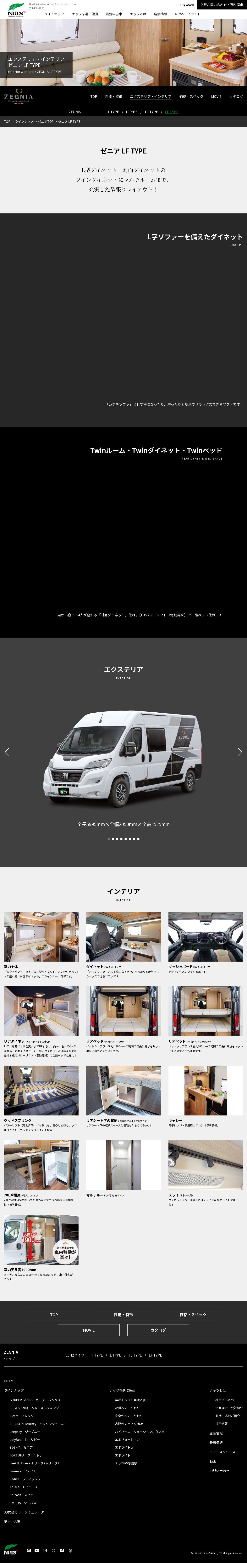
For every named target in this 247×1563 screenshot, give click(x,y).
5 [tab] (125, 839)
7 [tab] (134, 839)
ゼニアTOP (46, 121)
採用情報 (188, 5)
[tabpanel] (123, 824)
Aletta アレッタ (22, 1415)
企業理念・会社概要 (229, 1407)
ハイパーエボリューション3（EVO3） (141, 1431)
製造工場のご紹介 (227, 1415)
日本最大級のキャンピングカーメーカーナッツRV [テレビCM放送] (52, 6)
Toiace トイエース (24, 1487)
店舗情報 (160, 13)
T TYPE (113, 111)
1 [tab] (108, 839)
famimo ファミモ (23, 1471)
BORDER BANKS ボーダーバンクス (35, 1400)
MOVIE (216, 96)
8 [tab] (138, 839)
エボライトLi (124, 1447)
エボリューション (127, 1439)
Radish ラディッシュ (25, 1479)
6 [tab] (130, 839)
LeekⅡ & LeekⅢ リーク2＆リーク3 (34, 1463)
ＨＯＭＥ (10, 1380)
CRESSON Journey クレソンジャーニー (38, 1423)
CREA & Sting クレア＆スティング (34, 1407)
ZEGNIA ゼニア (21, 1447)
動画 (213, 1461)
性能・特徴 (113, 96)
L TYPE (131, 111)
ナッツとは (138, 13)
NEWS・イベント (187, 13)
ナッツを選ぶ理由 (85, 13)
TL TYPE (151, 111)
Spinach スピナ (21, 1494)
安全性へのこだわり (129, 1415)
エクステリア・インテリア (151, 96)
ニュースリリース (222, 1451)
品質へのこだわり (127, 1407)
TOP (93, 96)
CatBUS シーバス (23, 1502)
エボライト (122, 1455)
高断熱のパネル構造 (129, 1423)
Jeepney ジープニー (25, 1431)
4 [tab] (121, 839)
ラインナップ (54, 13)
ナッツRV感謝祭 (126, 1463)
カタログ (236, 96)
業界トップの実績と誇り (132, 1400)
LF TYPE (171, 111)
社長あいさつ (224, 1400)
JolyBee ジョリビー (25, 1439)
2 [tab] (113, 839)
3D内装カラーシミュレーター (25, 1512)
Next (238, 752)
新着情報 (216, 1442)
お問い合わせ (219, 1470)
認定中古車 (114, 13)
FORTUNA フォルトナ (26, 1455)
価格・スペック (191, 96)
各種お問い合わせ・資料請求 (221, 4)
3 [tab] (117, 839)
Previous (9, 752)
